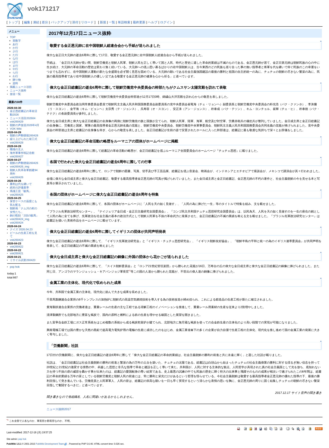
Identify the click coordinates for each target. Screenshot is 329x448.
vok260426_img (19, 166)
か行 (15, 47)
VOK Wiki (16, 128)
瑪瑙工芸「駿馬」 (21, 191)
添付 (75, 22)
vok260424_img (19, 219)
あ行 (15, 44)
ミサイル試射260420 (22, 260)
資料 (15, 83)
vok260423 (16, 239)
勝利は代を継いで (21, 184)
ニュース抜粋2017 (59, 409)
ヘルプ (152, 22)
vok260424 (16, 222)
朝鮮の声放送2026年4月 (24, 125)
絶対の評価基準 (19, 187)
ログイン (166, 22)
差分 (45, 22)
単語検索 (124, 22)
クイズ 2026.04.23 (21, 229)
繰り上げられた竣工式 (23, 139)
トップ (13, 22)
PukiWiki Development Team (51, 444)
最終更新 (139, 22)
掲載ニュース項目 (21, 86)
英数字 (17, 40)
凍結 (36, 22)
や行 (15, 69)
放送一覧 (15, 94)
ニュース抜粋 (18, 90)
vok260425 (16, 194)
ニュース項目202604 (22, 118)
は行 (15, 62)
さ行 (15, 51)
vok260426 (16, 177)
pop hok (15, 266)
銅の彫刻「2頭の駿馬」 (24, 215)
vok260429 (16, 121)
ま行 (15, 65)
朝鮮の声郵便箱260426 (24, 163)
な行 (15, 58)
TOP (12, 37)
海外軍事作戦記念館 (22, 152)
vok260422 (16, 246)
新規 (103, 22)
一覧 (112, 22)
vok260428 (16, 142)
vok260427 (16, 156)
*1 (130, 271)
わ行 (15, 76)
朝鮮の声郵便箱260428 (24, 135)
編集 (27, 22)
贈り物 (17, 79)
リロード (87, 22)
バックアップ (60, 22)
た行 (15, 55)
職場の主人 (17, 149)
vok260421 (16, 253)
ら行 (15, 72)
